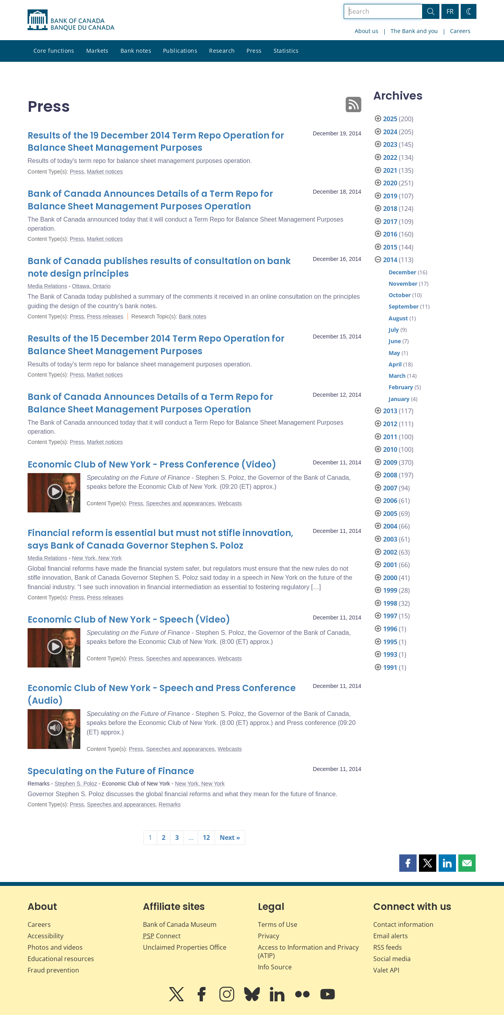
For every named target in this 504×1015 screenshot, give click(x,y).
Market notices (105, 171)
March (397, 375)
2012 (390, 424)
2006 (390, 500)
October (400, 295)
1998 (390, 603)
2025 (390, 119)
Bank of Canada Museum (180, 924)
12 (206, 837)
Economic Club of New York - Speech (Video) (129, 620)
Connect (162, 936)
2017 (390, 221)
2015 (390, 247)
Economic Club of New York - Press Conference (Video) (152, 465)
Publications (180, 50)
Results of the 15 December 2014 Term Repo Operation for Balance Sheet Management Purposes (156, 345)
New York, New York (97, 558)
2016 (390, 234)
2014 (390, 259)
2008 (390, 475)
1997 (390, 616)
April (395, 364)
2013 (390, 411)
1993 (390, 654)
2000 (390, 577)
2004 (390, 526)
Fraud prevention (53, 970)
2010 (390, 449)
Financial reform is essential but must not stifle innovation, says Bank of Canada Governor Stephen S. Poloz (160, 539)
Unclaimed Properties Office (184, 947)
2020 (390, 183)
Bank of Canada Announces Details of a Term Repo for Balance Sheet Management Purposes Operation (150, 200)
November (403, 283)
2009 (390, 462)
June (395, 341)
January (399, 399)
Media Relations (47, 286)
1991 (390, 667)
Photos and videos (55, 947)
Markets (97, 50)
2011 (390, 437)
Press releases (105, 316)
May (394, 353)
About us (366, 31)
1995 (390, 642)
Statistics (286, 50)
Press (253, 50)
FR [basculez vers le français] (450, 11)
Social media (392, 958)
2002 (390, 552)
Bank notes (135, 50)
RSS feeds (387, 947)
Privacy (268, 936)
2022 (390, 157)
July (394, 329)
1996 (390, 629)
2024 (390, 132)
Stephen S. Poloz (75, 783)
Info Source (275, 967)
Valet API (386, 970)
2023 (390, 144)
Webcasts (230, 503)
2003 (390, 539)
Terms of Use (277, 924)
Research (222, 50)
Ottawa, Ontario (91, 286)
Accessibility (45, 936)
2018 (390, 208)
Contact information (403, 924)
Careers (460, 31)
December (402, 272)
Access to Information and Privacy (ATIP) (308, 951)
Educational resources (61, 958)
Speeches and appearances (180, 503)
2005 (390, 513)
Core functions (53, 50)
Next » (230, 837)
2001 (390, 564)
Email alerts (390, 936)
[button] (408, 863)
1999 (390, 590)
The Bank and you (414, 31)
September (404, 306)
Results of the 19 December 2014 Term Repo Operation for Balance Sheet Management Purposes (156, 141)
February (401, 387)
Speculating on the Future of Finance (111, 771)
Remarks (170, 804)
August (398, 318)
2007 (390, 488)
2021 (390, 170)
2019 (390, 196)
